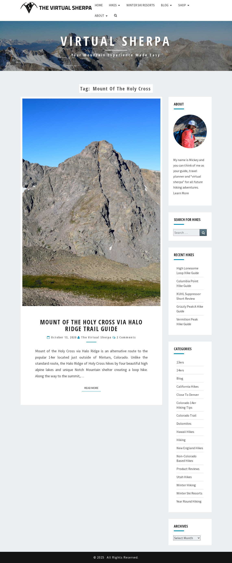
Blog (164, 5)
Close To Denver (187, 395)
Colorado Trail (186, 415)
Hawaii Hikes (185, 432)
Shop (182, 5)
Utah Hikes (184, 477)
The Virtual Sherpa (96, 337)
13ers (180, 362)
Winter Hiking (186, 485)
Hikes (113, 5)
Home (99, 5)
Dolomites (183, 423)
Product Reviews (187, 469)
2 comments (126, 337)
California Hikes (187, 386)
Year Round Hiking (189, 501)
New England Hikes (189, 448)
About (99, 16)
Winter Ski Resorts (140, 5)
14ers (180, 370)
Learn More (181, 193)
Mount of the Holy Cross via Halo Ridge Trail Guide (91, 325)
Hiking (181, 440)
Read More (92, 388)
